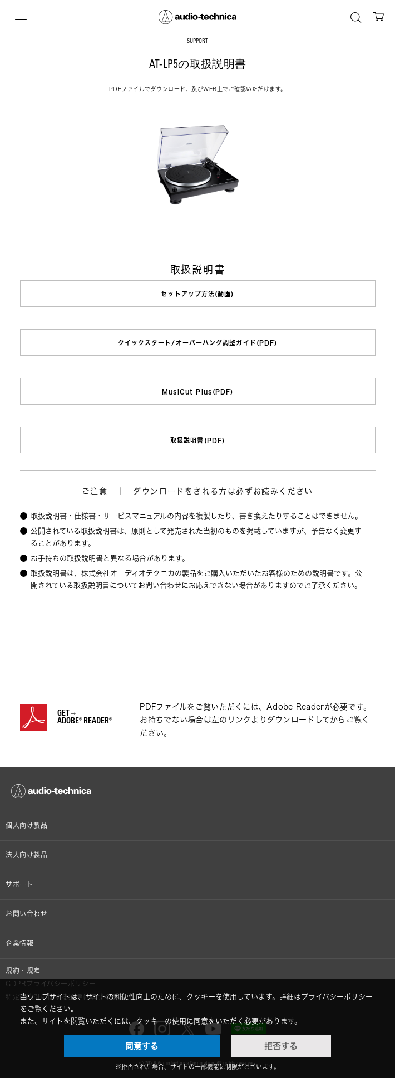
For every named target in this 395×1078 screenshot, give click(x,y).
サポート (19, 884)
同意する (142, 1045)
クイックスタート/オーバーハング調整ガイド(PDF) (198, 342)
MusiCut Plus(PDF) (198, 391)
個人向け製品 (27, 825)
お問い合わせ (27, 914)
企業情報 (19, 943)
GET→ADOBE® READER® (84, 718)
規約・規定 (23, 970)
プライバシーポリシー (337, 996)
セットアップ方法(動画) (197, 294)
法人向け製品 (27, 855)
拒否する (281, 1045)
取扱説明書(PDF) (197, 440)
